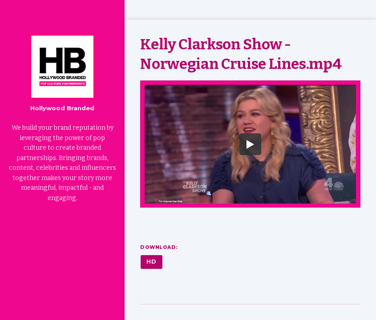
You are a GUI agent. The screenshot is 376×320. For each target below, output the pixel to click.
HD (151, 261)
